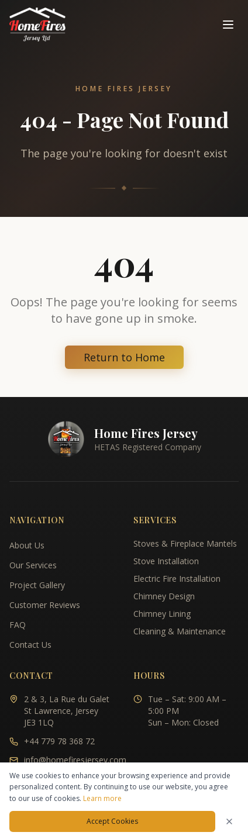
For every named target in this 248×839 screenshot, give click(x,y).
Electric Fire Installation (177, 578)
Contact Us (30, 644)
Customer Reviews (44, 604)
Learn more (102, 798)
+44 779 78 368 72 (59, 741)
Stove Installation (166, 561)
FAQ (17, 624)
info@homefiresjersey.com (75, 759)
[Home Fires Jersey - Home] (37, 24)
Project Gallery (37, 585)
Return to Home (124, 357)
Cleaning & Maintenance (179, 631)
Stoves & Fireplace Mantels (185, 543)
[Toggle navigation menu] (228, 24)
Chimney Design (164, 596)
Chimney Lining (162, 613)
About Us (26, 545)
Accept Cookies (112, 821)
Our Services (33, 565)
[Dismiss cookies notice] (229, 821)
